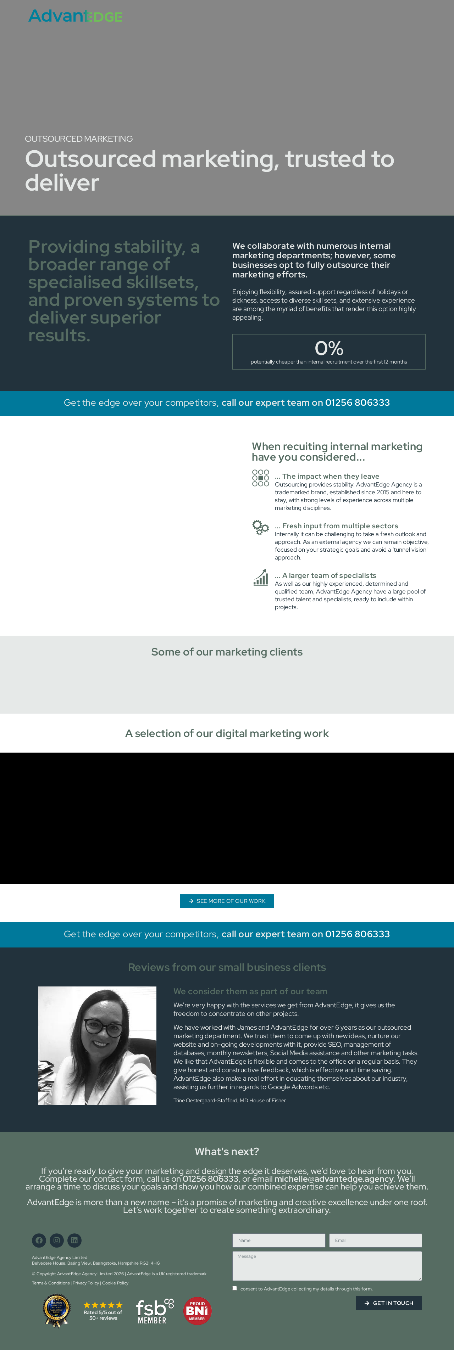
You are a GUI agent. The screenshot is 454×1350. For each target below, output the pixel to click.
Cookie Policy (115, 1283)
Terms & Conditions (51, 1283)
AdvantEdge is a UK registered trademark (166, 1274)
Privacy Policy (86, 1283)
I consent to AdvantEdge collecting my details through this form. (305, 1289)
